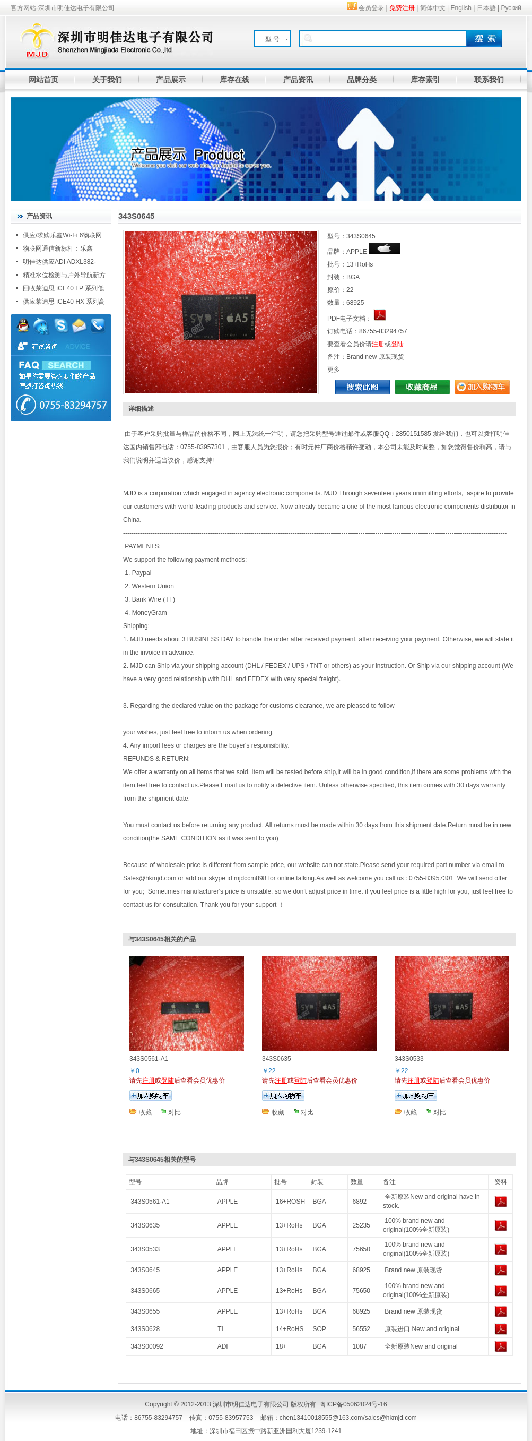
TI (220, 1329)
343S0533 (145, 1249)
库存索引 (425, 79)
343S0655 (145, 1311)
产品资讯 (298, 79)
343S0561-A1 (149, 1201)
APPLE (227, 1201)
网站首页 (43, 79)
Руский (511, 8)
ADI (222, 1346)
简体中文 (433, 8)
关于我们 (107, 79)
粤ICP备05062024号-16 (353, 1404)
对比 (174, 1112)
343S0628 (145, 1329)
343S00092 (146, 1346)
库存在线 (234, 79)
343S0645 (145, 1270)
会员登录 (371, 8)
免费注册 (402, 8)
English (461, 8)
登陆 (397, 344)
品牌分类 (362, 79)
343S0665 (145, 1290)
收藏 (145, 1112)
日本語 (486, 8)
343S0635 (145, 1225)
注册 (378, 344)
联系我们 (489, 79)
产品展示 (171, 79)
